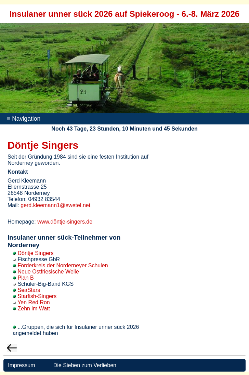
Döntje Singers (35, 253)
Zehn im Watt (33, 308)
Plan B (25, 278)
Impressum (20, 365)
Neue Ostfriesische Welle (48, 271)
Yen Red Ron (33, 302)
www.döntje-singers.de (64, 222)
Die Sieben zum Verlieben (84, 365)
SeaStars (28, 290)
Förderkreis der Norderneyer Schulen (62, 265)
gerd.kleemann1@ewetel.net (55, 205)
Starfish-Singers (36, 296)
